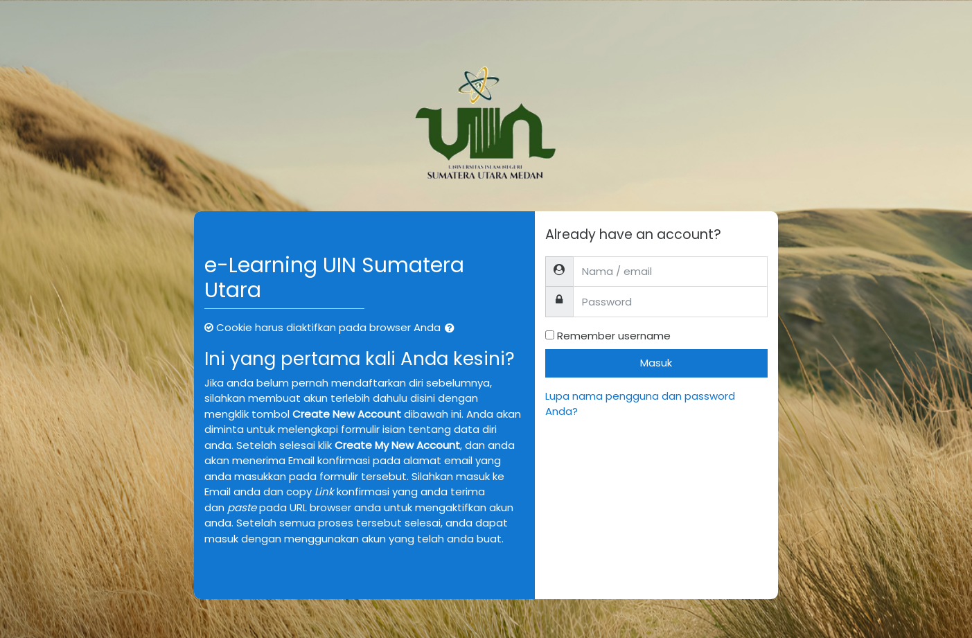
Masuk (656, 362)
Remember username (614, 335)
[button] (452, 328)
